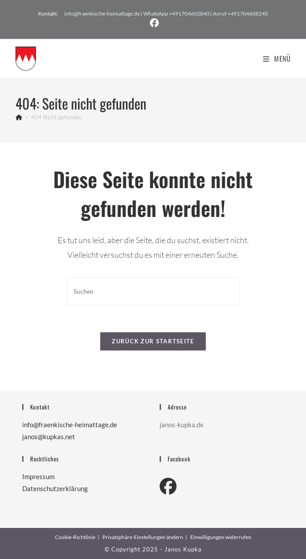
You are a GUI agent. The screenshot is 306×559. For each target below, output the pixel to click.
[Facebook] (168, 486)
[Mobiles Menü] (277, 58)
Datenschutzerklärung (55, 488)
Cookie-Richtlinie (75, 537)
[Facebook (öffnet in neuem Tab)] (153, 23)
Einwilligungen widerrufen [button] (220, 537)
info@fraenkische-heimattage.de (102, 13)
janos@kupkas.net (48, 437)
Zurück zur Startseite (153, 341)
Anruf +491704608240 (240, 13)
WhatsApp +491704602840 (176, 13)
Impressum (38, 476)
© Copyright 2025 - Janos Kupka (153, 549)
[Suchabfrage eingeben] (153, 291)
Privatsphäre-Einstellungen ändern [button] (142, 537)
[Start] (19, 117)
